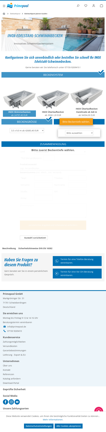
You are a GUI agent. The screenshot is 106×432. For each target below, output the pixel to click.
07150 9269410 (14, 331)
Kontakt (6, 370)
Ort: (56, 191)
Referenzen (8, 374)
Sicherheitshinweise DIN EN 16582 (35, 248)
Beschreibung (9, 248)
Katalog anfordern (12, 378)
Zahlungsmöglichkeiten (14, 341)
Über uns (7, 365)
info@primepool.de (16, 326)
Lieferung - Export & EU (14, 354)
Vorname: (26, 184)
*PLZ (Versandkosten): (31, 158)
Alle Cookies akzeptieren (68, 426)
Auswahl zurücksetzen (35, 237)
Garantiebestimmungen (14, 350)
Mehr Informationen (53, 419)
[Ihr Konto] (93, 6)
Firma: (24, 198)
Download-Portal (11, 383)
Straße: (24, 191)
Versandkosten (10, 346)
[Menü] (4, 6)
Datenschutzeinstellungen (39, 426)
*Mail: (24, 178)
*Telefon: (59, 178)
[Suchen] (78, 6)
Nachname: (60, 184)
